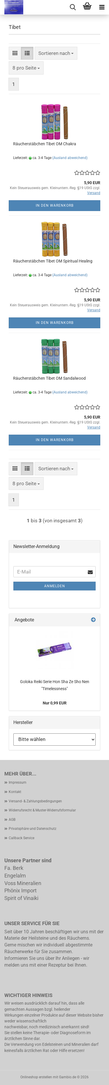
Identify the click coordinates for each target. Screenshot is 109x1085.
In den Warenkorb (55, 205)
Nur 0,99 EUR (55, 703)
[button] (15, 53)
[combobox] (56, 53)
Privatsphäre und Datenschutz (32, 829)
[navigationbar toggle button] (101, 7)
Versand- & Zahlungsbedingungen (35, 801)
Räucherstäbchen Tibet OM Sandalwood (49, 378)
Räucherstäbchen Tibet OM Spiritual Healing (52, 261)
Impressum (17, 782)
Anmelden (54, 586)
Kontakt (15, 792)
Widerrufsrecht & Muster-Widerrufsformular (42, 810)
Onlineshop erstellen (36, 1077)
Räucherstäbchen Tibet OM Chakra (44, 143)
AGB (12, 820)
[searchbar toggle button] (72, 7)
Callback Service (21, 838)
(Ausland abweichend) (69, 158)
